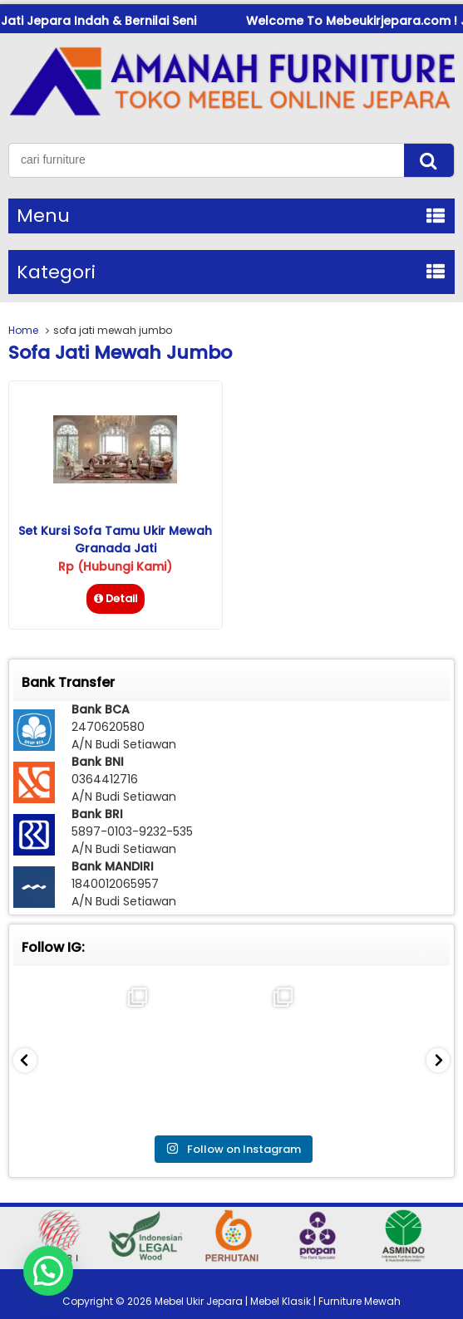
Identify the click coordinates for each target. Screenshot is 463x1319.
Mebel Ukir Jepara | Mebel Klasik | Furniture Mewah (278, 1301)
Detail (115, 598)
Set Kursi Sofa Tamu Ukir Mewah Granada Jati (115, 539)
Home (23, 330)
